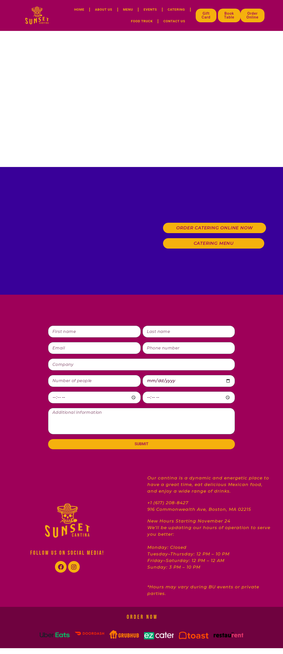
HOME (79, 9)
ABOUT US (103, 9)
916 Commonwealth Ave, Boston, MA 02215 (199, 509)
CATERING (176, 9)
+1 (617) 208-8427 (167, 502)
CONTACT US (174, 21)
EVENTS (150, 9)
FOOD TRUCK (142, 21)
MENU (128, 9)
